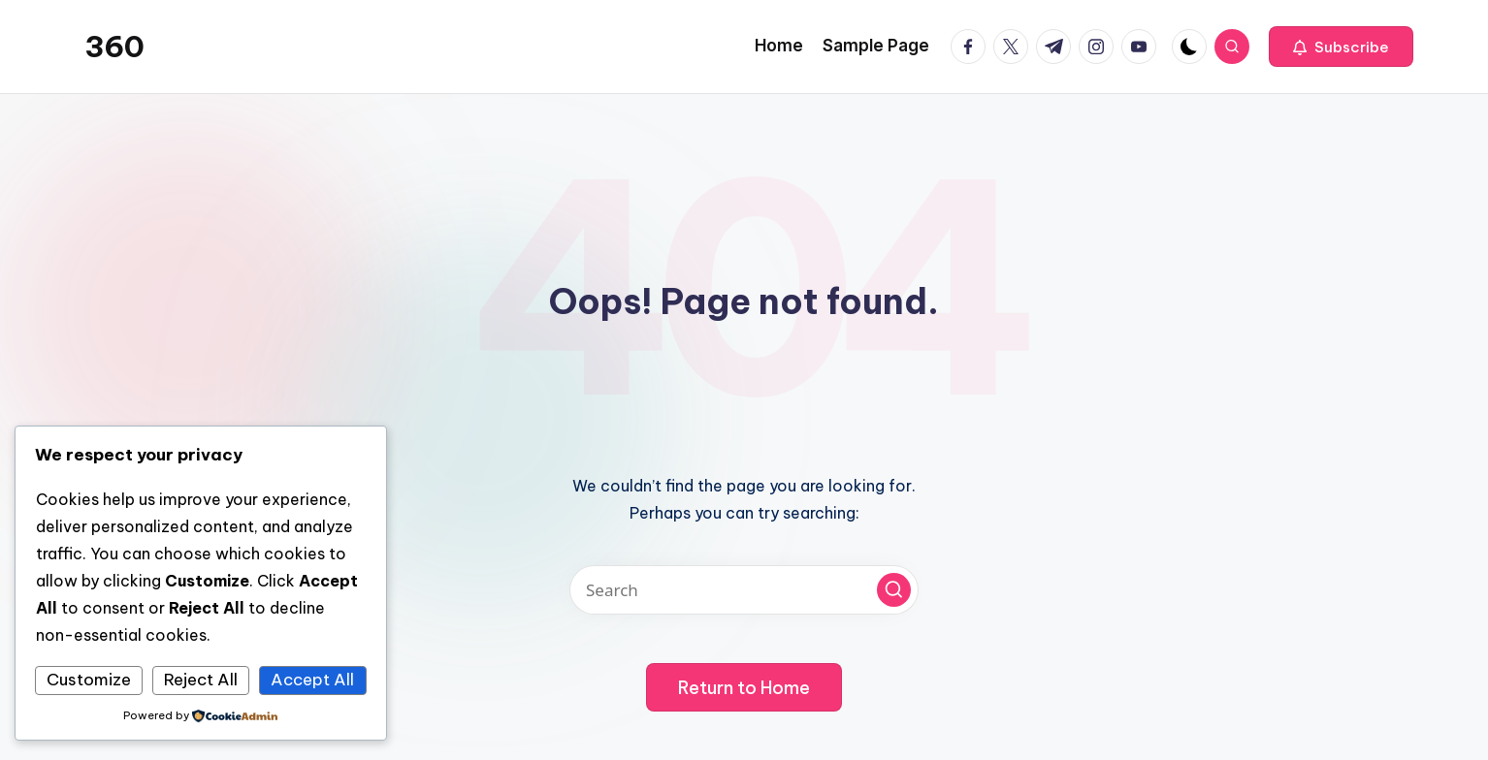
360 (114, 46)
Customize (89, 679)
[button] (1341, 46)
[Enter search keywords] (744, 590)
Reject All (201, 679)
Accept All (312, 679)
